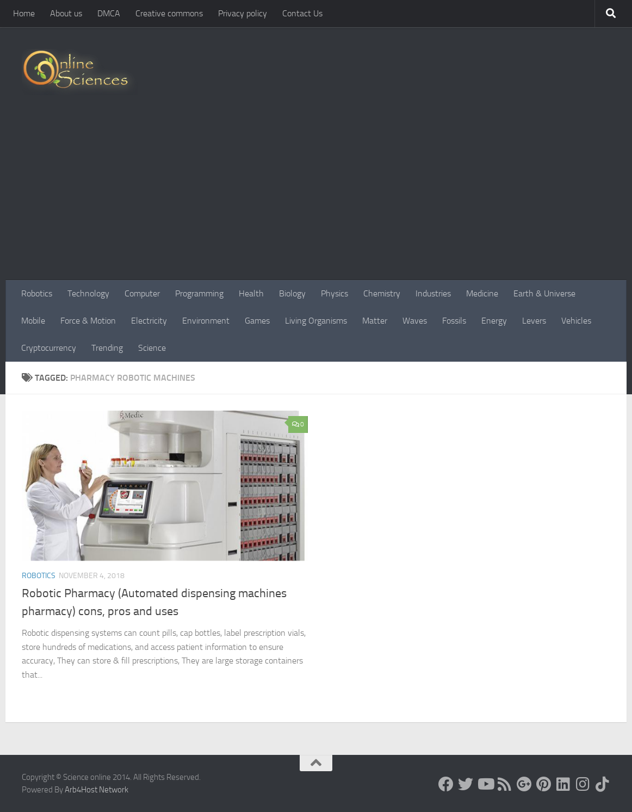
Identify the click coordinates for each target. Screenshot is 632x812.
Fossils (454, 320)
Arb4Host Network (96, 790)
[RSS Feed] (504, 784)
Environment (206, 320)
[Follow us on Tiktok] (602, 784)
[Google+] (524, 784)
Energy (494, 320)
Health (251, 293)
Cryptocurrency (48, 348)
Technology (88, 293)
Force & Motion (88, 320)
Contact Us (302, 13)
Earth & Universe (544, 293)
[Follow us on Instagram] (583, 784)
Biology (292, 293)
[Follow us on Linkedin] (563, 784)
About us (66, 13)
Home (24, 13)
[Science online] (446, 784)
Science (152, 348)
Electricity (149, 320)
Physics (334, 293)
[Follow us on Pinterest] (544, 784)
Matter (374, 320)
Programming (199, 293)
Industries (433, 293)
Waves (414, 320)
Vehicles (576, 320)
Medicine (482, 293)
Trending (107, 348)
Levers (534, 320)
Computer (142, 293)
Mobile (33, 320)
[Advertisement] (316, 198)
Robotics (36, 293)
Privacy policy (242, 13)
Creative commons (169, 13)
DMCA (108, 13)
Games (257, 320)
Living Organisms (316, 320)
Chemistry (381, 293)
